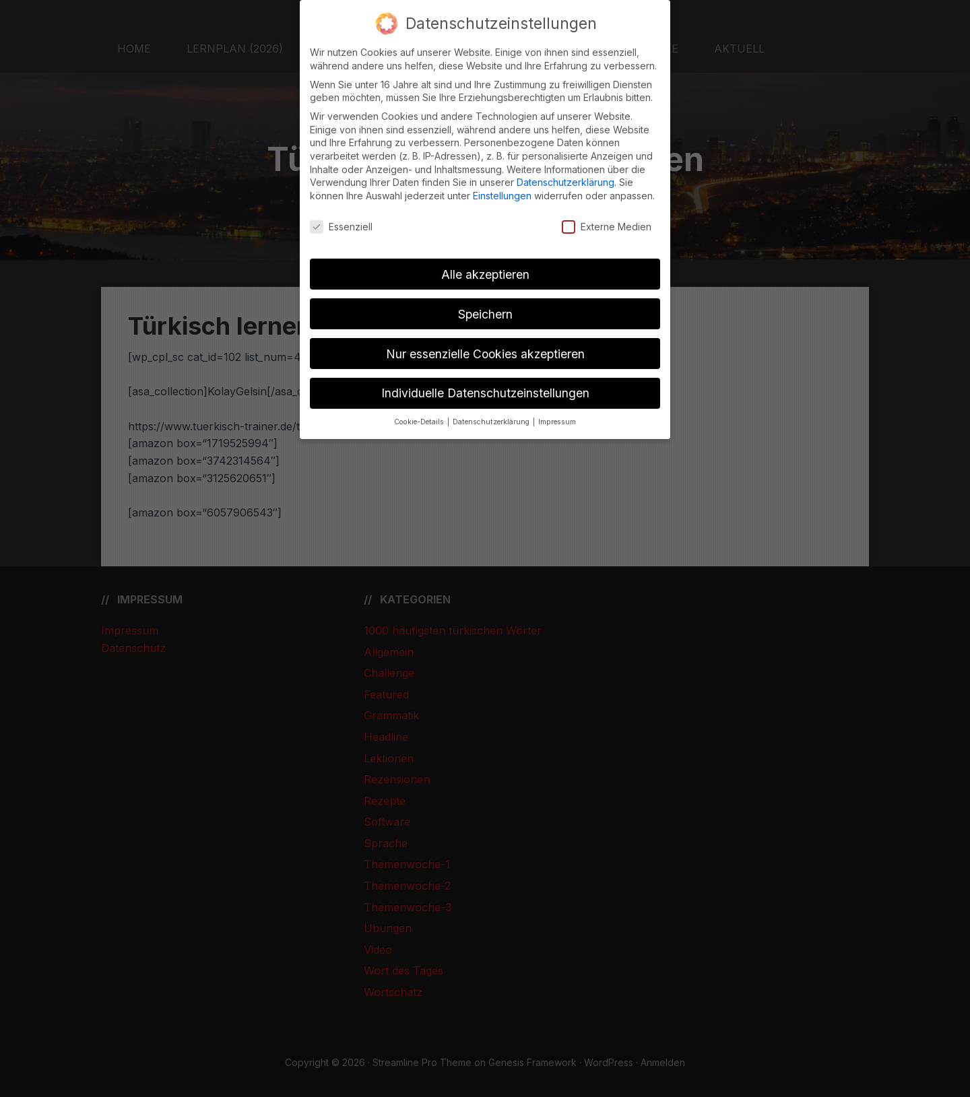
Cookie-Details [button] (420, 422)
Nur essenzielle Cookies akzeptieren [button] (485, 354)
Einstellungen (502, 195)
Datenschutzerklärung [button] (492, 422)
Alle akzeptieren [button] (485, 274)
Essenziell (341, 226)
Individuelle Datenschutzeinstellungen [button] (485, 393)
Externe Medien (606, 226)
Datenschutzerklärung (565, 182)
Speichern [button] (485, 314)
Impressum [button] (557, 422)
